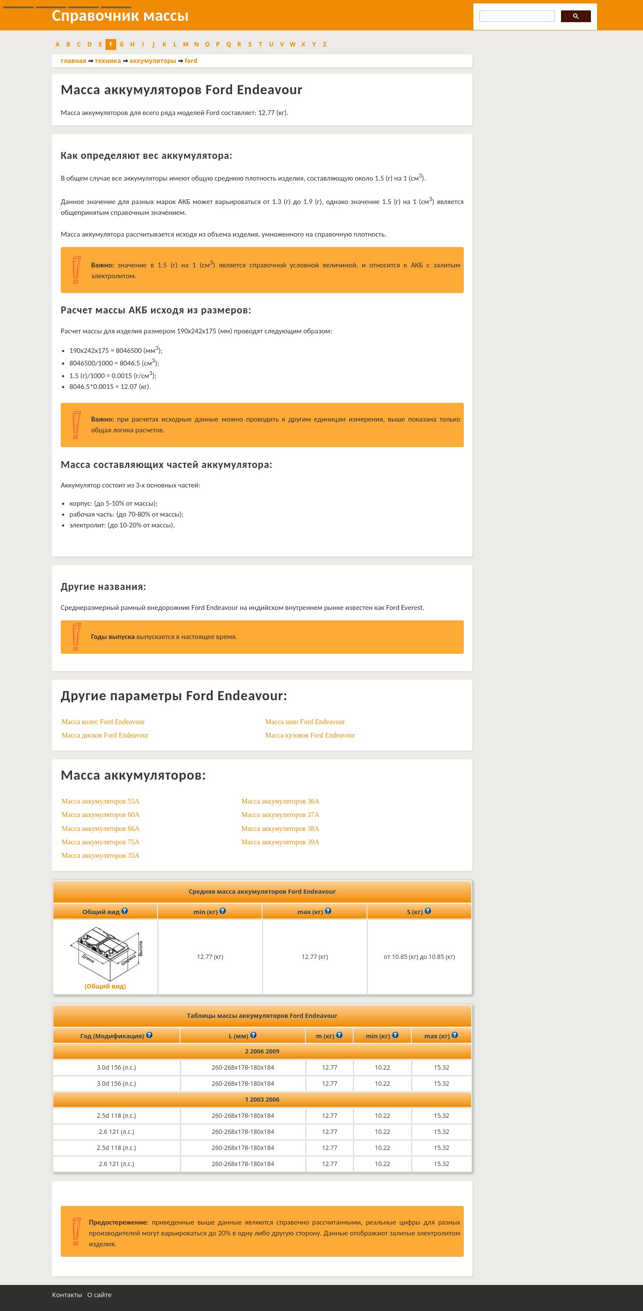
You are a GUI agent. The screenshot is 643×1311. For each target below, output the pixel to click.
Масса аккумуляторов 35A (101, 855)
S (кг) (419, 911)
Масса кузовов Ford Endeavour (310, 735)
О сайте (99, 1294)
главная (73, 60)
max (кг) (314, 911)
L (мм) (242, 1035)
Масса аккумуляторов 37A (280, 814)
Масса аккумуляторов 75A (101, 842)
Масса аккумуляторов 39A (280, 842)
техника (108, 60)
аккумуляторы (152, 60)
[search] (516, 16)
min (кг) (210, 911)
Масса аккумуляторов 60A (101, 814)
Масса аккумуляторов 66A (101, 828)
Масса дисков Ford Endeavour (105, 735)
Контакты (67, 1294)
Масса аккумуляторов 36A (280, 801)
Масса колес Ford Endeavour (103, 721)
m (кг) (329, 1035)
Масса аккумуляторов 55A (101, 801)
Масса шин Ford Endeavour (305, 721)
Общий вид (105, 911)
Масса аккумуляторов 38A (280, 828)
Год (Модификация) (116, 1035)
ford (191, 60)
